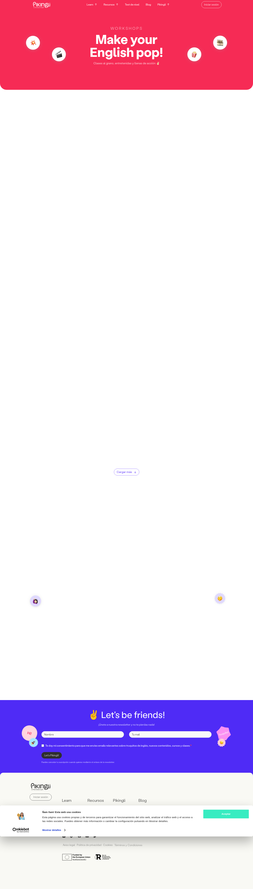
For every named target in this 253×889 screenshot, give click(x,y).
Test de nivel (131, 4)
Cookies (110, 845)
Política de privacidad (90, 845)
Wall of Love (120, 812)
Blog (147, 4)
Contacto (118, 807)
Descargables (95, 807)
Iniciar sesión (214, 4)
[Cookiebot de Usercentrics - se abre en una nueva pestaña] (21, 882)
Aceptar (226, 866)
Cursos (66, 807)
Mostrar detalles (51, 882)
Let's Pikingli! (51, 755)
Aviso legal (69, 845)
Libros (91, 812)
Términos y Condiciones (131, 845)
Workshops (68, 812)
